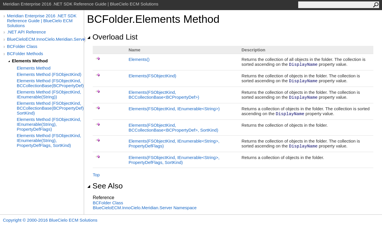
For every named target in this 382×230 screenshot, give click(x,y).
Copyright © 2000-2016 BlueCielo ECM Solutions (50, 220)
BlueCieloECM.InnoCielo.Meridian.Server (45, 39)
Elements (139, 59)
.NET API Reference (26, 31)
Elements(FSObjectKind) (152, 75)
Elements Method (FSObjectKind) (49, 74)
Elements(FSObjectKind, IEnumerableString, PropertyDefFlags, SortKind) (174, 160)
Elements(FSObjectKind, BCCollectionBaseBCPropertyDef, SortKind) (173, 127)
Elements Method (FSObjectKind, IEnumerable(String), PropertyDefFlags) (49, 124)
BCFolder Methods (25, 53)
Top (96, 174)
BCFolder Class (22, 46)
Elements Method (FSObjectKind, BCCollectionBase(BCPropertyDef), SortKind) (50, 108)
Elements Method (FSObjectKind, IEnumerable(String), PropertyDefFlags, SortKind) (49, 140)
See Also (105, 186)
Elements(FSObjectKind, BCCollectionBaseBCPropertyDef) (164, 95)
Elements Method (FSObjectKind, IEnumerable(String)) (49, 94)
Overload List (112, 37)
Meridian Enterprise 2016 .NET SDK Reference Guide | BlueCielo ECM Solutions (42, 20)
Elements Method (30, 60)
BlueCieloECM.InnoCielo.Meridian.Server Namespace (144, 207)
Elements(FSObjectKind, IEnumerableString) (174, 108)
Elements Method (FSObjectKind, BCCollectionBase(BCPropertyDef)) (50, 83)
